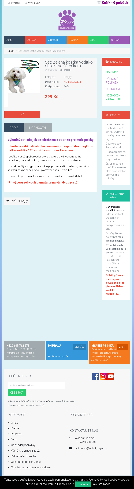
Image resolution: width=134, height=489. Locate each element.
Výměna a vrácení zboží (24, 450)
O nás (13, 422)
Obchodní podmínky (21, 445)
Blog (12, 439)
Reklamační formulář (22, 456)
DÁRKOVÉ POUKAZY (112, 80)
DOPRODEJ (113, 89)
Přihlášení (14, 3)
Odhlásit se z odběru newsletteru (29, 467)
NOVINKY (112, 72)
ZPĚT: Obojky (17, 201)
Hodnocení (38, 128)
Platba (13, 428)
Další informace (100, 484)
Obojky (11, 51)
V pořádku (83, 484)
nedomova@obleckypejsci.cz (91, 448)
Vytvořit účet (32, 3)
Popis (13, 128)
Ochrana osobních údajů (24, 461)
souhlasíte (45, 401)
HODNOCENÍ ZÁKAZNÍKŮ (113, 97)
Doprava (14, 434)
